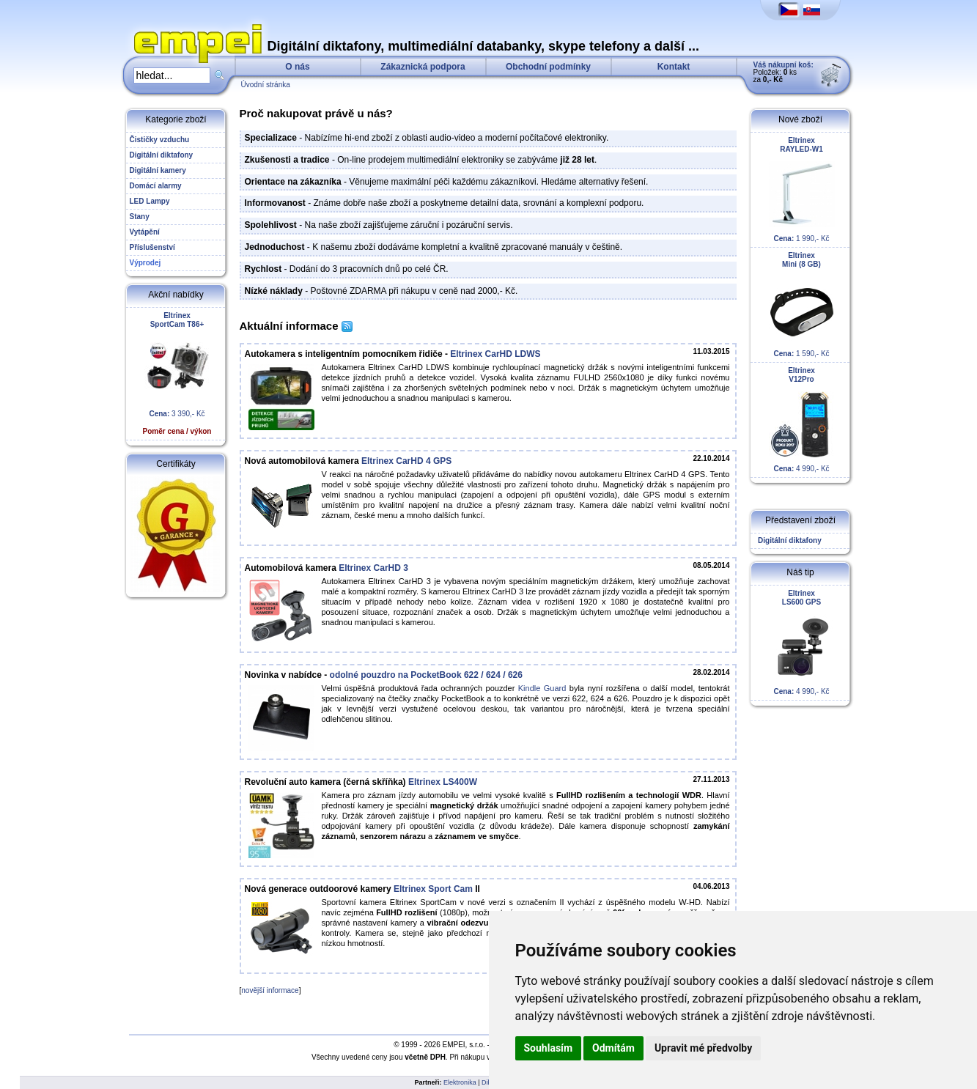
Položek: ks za (783, 72)
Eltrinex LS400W (442, 782)
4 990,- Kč (802, 419)
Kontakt (673, 67)
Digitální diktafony (788, 540)
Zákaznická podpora (422, 67)
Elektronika (459, 1082)
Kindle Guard (542, 688)
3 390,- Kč (177, 373)
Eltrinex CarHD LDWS (495, 354)
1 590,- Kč (802, 304)
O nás (297, 67)
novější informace (269, 990)
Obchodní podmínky (548, 67)
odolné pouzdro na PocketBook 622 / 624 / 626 (426, 675)
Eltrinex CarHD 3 (373, 568)
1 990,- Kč (802, 189)
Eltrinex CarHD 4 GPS (406, 461)
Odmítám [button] (613, 1048)
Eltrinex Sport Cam (433, 889)
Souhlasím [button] (548, 1048)
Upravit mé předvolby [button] (703, 1048)
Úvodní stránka (265, 85)
